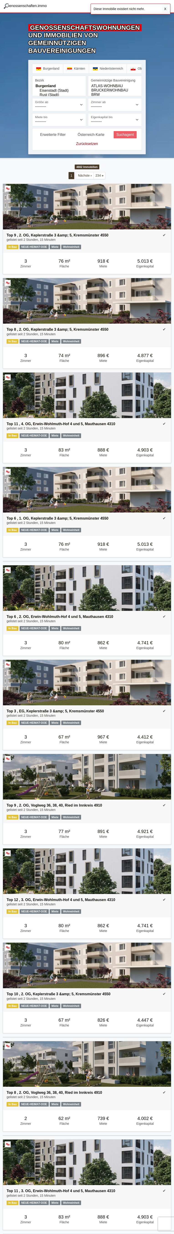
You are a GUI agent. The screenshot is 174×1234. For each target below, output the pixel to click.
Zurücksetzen (87, 144)
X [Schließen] (165, 9)
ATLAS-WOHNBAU (115, 86)
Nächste (85, 175)
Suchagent (125, 135)
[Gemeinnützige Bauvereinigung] (115, 89)
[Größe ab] (59, 104)
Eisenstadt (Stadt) (59, 91)
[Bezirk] (59, 89)
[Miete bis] (59, 119)
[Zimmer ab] (115, 104)
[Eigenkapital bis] (115, 119)
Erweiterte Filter (53, 135)
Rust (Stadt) (59, 95)
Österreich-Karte (91, 135)
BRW (115, 95)
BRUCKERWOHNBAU (115, 90)
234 (99, 175)
